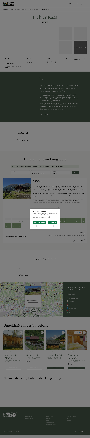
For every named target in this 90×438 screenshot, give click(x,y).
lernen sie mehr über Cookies (37, 219)
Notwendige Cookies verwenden (45, 226)
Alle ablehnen (52, 222)
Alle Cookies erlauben (39, 222)
